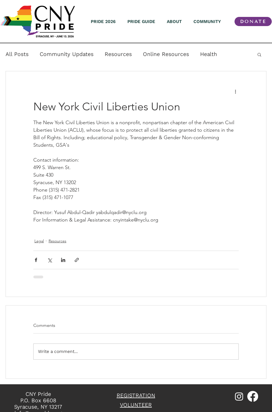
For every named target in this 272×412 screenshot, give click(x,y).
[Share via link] (76, 260)
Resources (118, 54)
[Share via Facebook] (36, 260)
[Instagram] (239, 396)
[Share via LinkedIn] (63, 260)
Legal (39, 240)
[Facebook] (252, 396)
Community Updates (67, 54)
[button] (259, 54)
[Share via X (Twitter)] (49, 260)
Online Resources (166, 54)
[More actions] (235, 91)
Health (208, 54)
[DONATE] (253, 21)
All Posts (17, 54)
